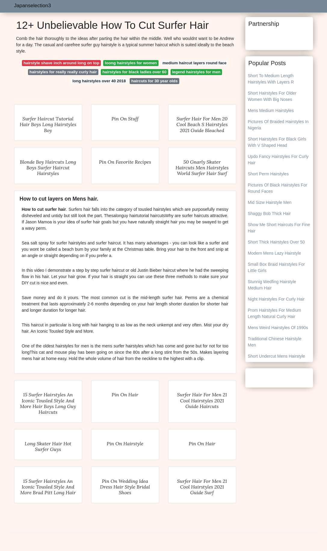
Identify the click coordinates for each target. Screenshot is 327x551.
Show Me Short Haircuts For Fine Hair (279, 227)
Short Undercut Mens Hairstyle (276, 356)
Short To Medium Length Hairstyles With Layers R (271, 78)
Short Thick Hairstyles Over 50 (276, 242)
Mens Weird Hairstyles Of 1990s (278, 327)
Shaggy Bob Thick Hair (269, 213)
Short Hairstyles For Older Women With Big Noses (272, 96)
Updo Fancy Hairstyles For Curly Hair (278, 159)
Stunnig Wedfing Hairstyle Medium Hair (272, 284)
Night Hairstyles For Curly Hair (276, 299)
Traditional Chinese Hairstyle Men (274, 341)
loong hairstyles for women (131, 63)
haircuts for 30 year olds (154, 81)
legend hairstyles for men (196, 72)
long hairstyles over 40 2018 (99, 81)
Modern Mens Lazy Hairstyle (274, 253)
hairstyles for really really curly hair (63, 72)
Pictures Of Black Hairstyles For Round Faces (277, 188)
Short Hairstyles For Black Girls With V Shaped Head (277, 142)
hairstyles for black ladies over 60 (134, 72)
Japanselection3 (32, 5)
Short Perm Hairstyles (268, 173)
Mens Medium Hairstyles (271, 110)
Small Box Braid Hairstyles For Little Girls (276, 267)
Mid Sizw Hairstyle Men (270, 202)
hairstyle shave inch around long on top (61, 63)
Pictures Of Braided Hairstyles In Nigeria (278, 124)
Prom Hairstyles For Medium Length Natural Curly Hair (274, 313)
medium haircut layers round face (194, 63)
